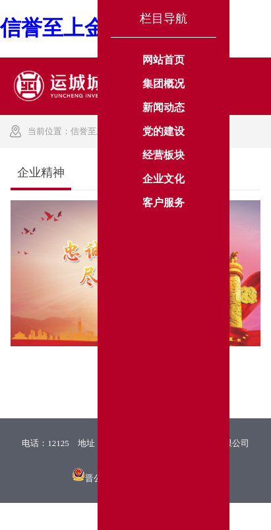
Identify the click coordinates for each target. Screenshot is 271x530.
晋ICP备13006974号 (135, 460)
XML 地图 (135, 515)
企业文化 (157, 131)
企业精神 (200, 131)
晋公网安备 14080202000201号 (141, 478)
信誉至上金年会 (101, 131)
